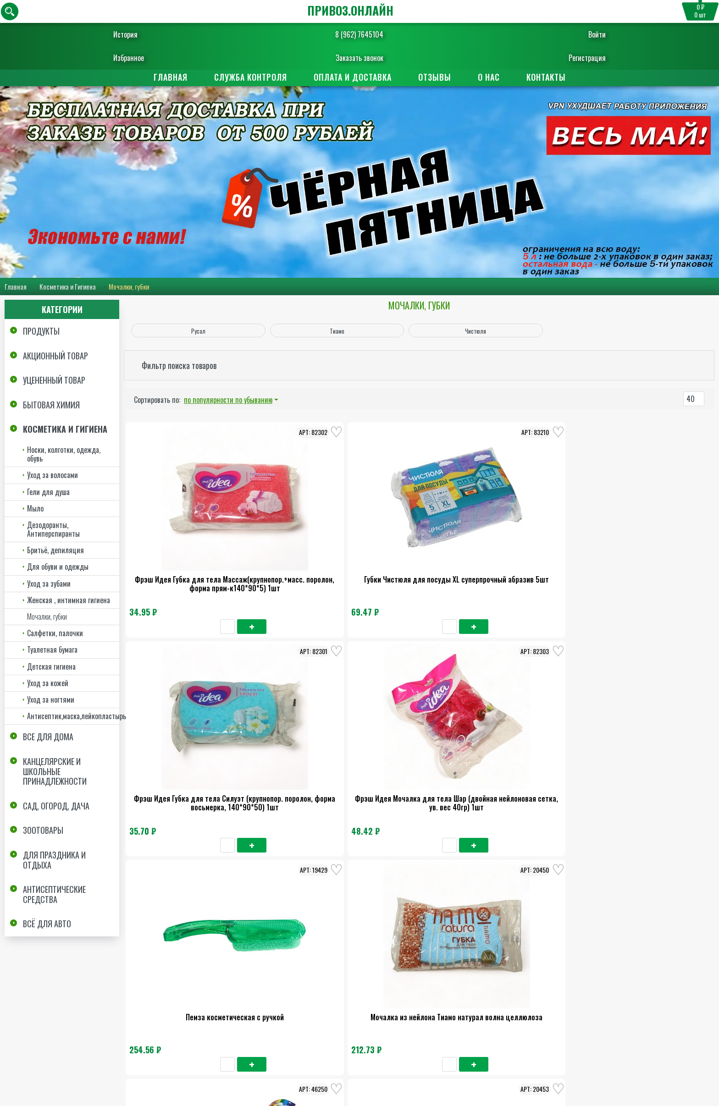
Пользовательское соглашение (655, 1056)
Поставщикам (403, 990)
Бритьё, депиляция (55, 550)
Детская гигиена (51, 666)
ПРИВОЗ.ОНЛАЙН (350, 10)
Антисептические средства (54, 894)
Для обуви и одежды (57, 566)
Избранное (151, 57)
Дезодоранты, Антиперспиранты (53, 529)
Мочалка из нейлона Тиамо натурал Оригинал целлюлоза (652, 729)
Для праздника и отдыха (54, 860)
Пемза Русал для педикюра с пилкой (300, 729)
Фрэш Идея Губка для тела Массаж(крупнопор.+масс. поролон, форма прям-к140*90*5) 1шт (182, 556)
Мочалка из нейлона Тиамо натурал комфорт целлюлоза (535, 729)
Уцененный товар (54, 380)
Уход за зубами (49, 583)
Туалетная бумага (52, 649)
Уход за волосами (52, 474)
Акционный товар (55, 356)
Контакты (546, 77)
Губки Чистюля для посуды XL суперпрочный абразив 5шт (300, 547)
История (148, 34)
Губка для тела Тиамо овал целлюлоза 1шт (417, 729)
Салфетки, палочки (55, 632)
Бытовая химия (51, 405)
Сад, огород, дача (56, 806)
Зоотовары (43, 830)
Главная (171, 77)
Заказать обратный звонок (318, 1071)
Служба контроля (250, 77)
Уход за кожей (47, 682)
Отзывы (434, 77)
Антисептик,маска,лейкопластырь (73, 715)
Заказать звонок (359, 57)
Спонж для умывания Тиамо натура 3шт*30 (182, 911)
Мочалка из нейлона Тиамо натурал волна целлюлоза (182, 729)
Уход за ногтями (50, 699)
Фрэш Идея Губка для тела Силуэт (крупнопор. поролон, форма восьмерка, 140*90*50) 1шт (417, 556)
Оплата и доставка (353, 77)
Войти (574, 34)
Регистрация (564, 57)
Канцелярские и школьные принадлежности (55, 771)
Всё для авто (47, 924)
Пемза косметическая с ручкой (652, 542)
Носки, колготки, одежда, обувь (63, 454)
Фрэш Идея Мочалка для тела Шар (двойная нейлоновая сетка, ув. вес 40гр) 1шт (534, 551)
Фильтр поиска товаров (179, 365)
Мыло (35, 508)
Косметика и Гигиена (67, 286)
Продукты (41, 331)
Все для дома (48, 737)
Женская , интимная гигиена (68, 599)
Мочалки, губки (47, 616)
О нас (489, 77)
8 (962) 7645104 (359, 34)
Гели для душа (48, 491)
